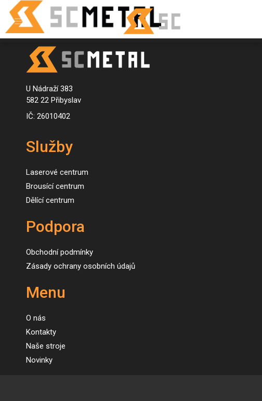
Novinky (39, 360)
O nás (36, 318)
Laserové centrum (57, 172)
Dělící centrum (50, 200)
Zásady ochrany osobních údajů (80, 266)
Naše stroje (46, 346)
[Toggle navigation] (18, 21)
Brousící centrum (55, 186)
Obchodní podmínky (59, 252)
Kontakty (41, 332)
